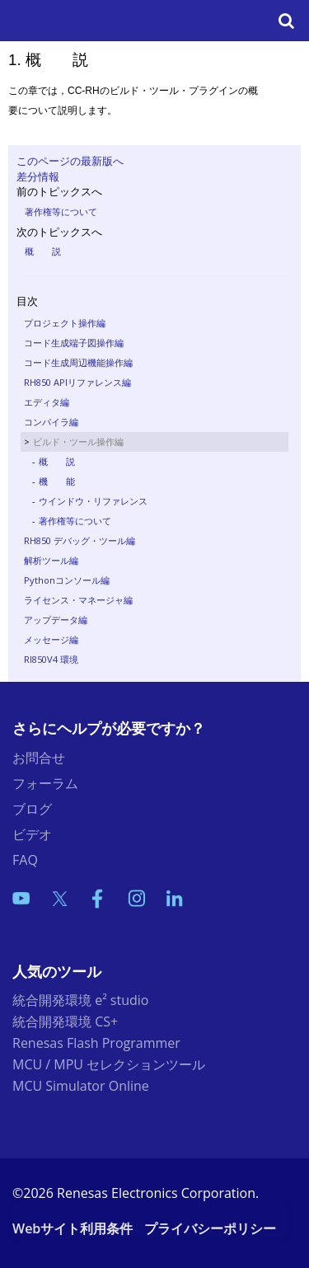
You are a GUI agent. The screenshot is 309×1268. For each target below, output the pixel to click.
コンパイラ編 (51, 422)
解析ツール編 (51, 560)
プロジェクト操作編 (64, 323)
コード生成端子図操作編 (74, 342)
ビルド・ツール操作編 (78, 441)
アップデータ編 (55, 619)
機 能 (57, 481)
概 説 (43, 251)
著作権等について (61, 211)
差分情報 (37, 176)
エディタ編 (46, 402)
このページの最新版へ (70, 160)
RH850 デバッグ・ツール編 (79, 540)
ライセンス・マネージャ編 (78, 600)
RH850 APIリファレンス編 (77, 382)
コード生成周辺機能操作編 (78, 362)
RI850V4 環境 (51, 659)
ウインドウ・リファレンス (93, 501)
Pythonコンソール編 (67, 580)
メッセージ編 (51, 639)
